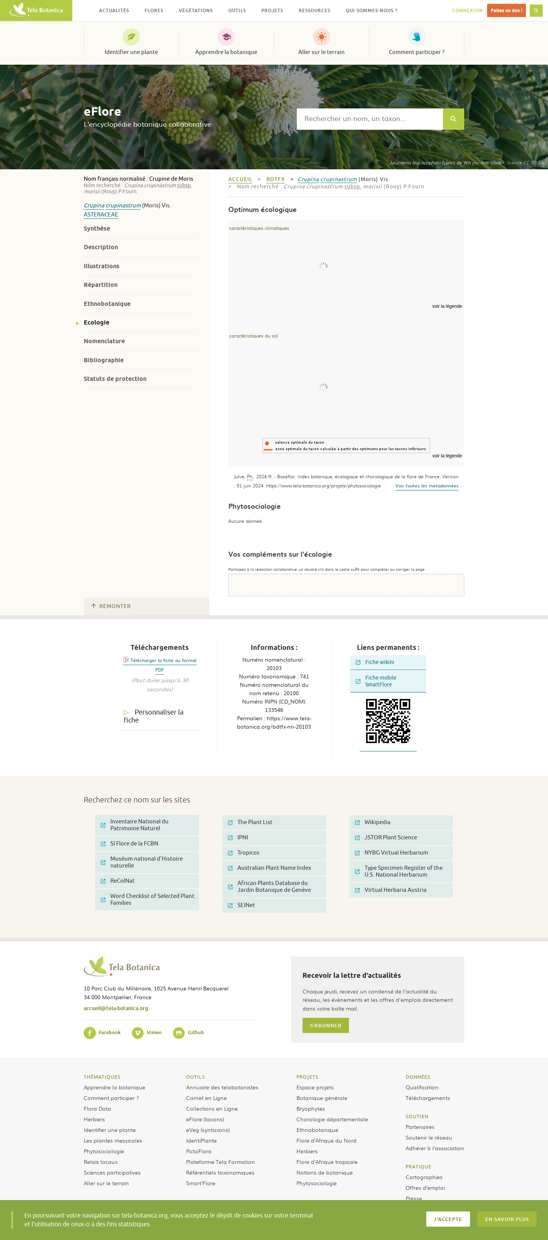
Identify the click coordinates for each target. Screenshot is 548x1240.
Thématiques (102, 1076)
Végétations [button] (196, 10)
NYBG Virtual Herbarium (391, 852)
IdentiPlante (201, 1140)
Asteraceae (101, 214)
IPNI (238, 837)
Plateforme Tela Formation (220, 1161)
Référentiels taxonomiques (220, 1172)
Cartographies (424, 1177)
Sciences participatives (112, 1172)
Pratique (419, 1166)
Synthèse (97, 228)
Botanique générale (321, 1098)
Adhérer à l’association (435, 1148)
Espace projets (315, 1087)
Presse (414, 1198)
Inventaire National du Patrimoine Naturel (135, 825)
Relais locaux (101, 1161)
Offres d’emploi (425, 1187)
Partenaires (420, 1126)
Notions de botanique (324, 1172)
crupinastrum (123, 205)
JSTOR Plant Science (386, 837)
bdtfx (275, 179)
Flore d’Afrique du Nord (326, 1140)
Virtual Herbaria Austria (391, 890)
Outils (195, 1076)
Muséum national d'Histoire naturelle (142, 862)
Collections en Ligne (212, 1108)
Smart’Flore (200, 1183)
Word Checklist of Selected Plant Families (147, 900)
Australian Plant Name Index (269, 868)
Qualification (422, 1087)
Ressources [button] (314, 10)
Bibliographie (104, 360)
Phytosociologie (104, 1151)
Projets (307, 1076)
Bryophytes (310, 1108)
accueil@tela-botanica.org (116, 1008)
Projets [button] (272, 10)
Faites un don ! (506, 10)
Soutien (417, 1116)
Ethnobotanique (107, 303)
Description (101, 247)
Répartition (101, 284)
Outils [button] (237, 10)
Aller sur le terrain (321, 52)
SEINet (241, 905)
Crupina (94, 205)
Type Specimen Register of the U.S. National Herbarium (399, 871)
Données (418, 1076)
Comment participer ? (416, 52)
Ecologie (96, 322)
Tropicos (244, 852)
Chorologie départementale (332, 1119)
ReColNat (118, 881)
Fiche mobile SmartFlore (376, 681)
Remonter (111, 606)
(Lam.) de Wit (430, 162)
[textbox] (370, 119)
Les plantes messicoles (113, 1140)
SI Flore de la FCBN (129, 843)
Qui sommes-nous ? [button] (371, 10)
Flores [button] (154, 10)
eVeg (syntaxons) (208, 1129)
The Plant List (250, 822)
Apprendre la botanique (226, 52)
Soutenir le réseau (429, 1137)
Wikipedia (372, 822)
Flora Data (97, 1108)
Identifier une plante (131, 52)
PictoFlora (199, 1151)
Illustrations (101, 266)
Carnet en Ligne (206, 1098)
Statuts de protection (115, 378)
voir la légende (447, 306)
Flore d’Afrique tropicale (327, 1161)
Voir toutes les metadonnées (427, 485)
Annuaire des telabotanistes (222, 1087)
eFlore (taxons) (205, 1119)
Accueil (240, 179)
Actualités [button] (114, 10)
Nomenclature (104, 341)
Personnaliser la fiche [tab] (153, 716)
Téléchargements (428, 1098)
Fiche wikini (375, 662)
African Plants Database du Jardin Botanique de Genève (269, 887)
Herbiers (94, 1119)
